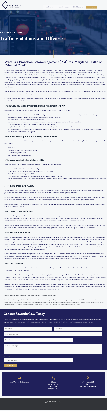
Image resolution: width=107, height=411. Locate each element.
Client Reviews (78, 7)
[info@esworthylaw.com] (19, 378)
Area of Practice (10, 357)
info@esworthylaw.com (19, 383)
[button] (50, 7)
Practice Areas (64, 7)
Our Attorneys (50, 7)
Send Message (10, 366)
